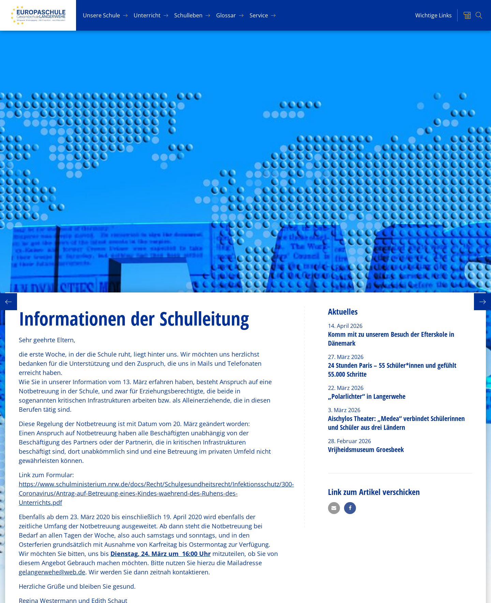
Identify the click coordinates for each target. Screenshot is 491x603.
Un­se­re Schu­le (101, 15)
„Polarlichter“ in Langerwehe (366, 396)
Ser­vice (259, 15)
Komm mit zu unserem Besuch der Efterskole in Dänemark (391, 339)
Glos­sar (226, 15)
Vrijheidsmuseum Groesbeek (366, 449)
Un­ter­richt (147, 15)
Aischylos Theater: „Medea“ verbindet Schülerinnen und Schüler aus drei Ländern (396, 423)
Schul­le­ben (188, 15)
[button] (334, 508)
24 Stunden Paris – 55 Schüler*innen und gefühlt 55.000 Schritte (392, 370)
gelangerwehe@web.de (52, 572)
